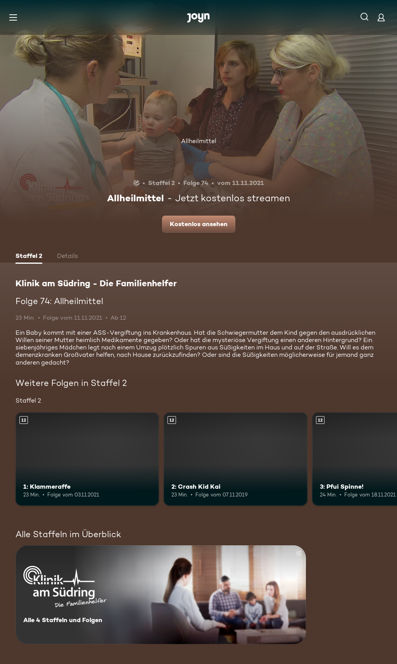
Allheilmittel (198, 141)
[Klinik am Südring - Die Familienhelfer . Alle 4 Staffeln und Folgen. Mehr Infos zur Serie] (161, 594)
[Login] (381, 17)
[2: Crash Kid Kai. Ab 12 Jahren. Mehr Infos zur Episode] (235, 459)
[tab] (29, 257)
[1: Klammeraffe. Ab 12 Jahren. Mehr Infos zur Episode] (87, 459)
